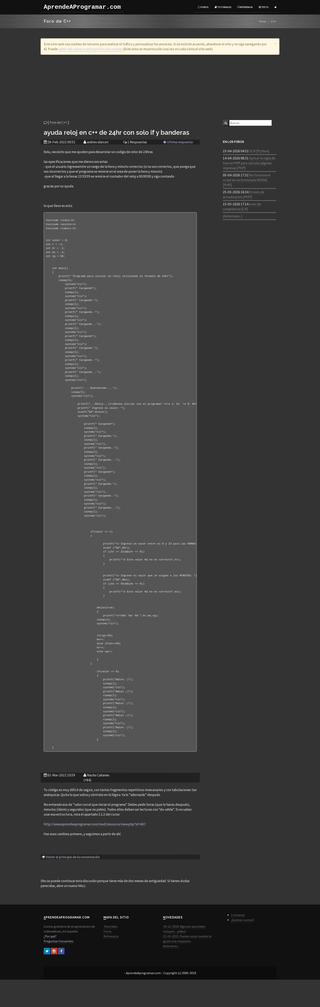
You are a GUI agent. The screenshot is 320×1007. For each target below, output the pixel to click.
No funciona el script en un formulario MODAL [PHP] (246, 180)
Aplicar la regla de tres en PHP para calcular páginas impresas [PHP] (249, 163)
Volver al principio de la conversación (73, 884)
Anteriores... (171, 973)
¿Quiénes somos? (242, 947)
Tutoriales (223, 7)
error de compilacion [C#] (242, 206)
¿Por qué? (50, 964)
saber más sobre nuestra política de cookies (90, 49)
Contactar (238, 942)
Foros (203, 7)
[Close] (275, 43)
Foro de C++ (58, 122)
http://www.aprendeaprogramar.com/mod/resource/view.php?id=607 (95, 851)
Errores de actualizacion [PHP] (243, 194)
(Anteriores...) (232, 216)
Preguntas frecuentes (58, 968)
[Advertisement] (160, 87)
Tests (264, 7)
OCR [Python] (259, 151)
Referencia (245, 7)
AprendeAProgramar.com (82, 7)
